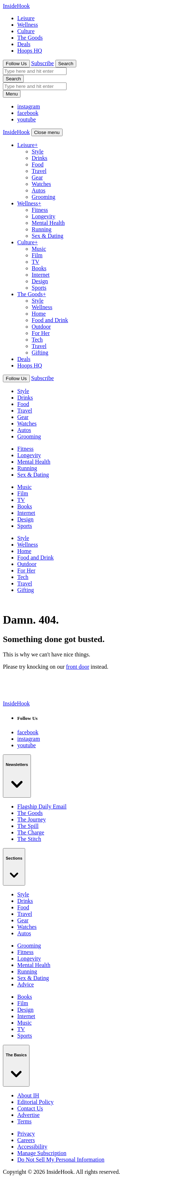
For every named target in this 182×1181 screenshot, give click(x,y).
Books (39, 268)
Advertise (28, 1115)
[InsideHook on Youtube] (26, 119)
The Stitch (29, 839)
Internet (41, 275)
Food (38, 164)
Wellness (27, 25)
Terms (24, 1121)
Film (37, 255)
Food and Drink (50, 320)
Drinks (39, 158)
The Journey (31, 819)
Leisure (26, 18)
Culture (26, 31)
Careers (26, 1140)
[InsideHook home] (16, 703)
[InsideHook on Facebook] (28, 106)
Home (39, 314)
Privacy (26, 1134)
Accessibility (32, 1147)
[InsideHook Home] (16, 6)
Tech (37, 340)
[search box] (35, 71)
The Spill (27, 826)
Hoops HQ (29, 51)
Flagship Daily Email (42, 806)
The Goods (30, 38)
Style (38, 151)
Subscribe (42, 63)
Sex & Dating (47, 236)
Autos (38, 190)
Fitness (40, 210)
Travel (39, 171)
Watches (41, 184)
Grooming (43, 197)
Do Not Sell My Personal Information (60, 1160)
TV (35, 262)
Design (40, 281)
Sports (39, 288)
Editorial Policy (35, 1102)
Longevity (43, 216)
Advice (25, 984)
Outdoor (41, 327)
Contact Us (30, 1108)
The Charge (30, 832)
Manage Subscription (41, 1153)
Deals (23, 44)
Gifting (40, 352)
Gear (37, 177)
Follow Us (16, 63)
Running (41, 229)
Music (39, 249)
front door (77, 667)
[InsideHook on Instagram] (27, 113)
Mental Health (48, 223)
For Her (41, 333)
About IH (28, 1095)
